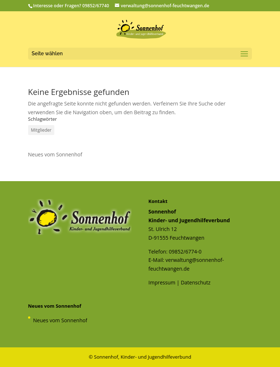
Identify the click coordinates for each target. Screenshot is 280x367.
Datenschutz (195, 282)
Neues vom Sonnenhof (55, 154)
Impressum (161, 282)
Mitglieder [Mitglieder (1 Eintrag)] (41, 130)
